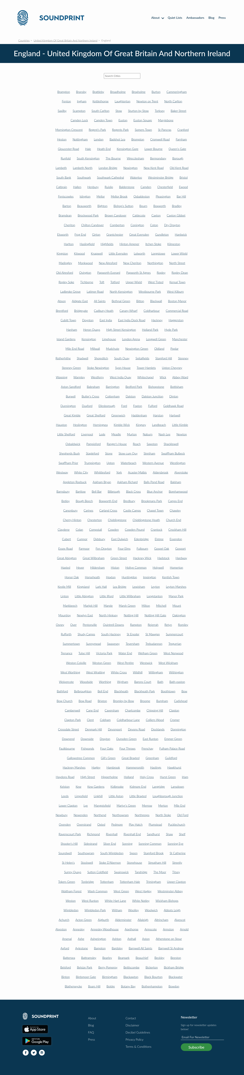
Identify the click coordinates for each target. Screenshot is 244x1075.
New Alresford (108, 263)
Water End (125, 653)
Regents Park (120, 130)
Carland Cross (108, 510)
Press (222, 17)
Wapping (61, 377)
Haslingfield (87, 244)
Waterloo (136, 177)
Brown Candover (115, 215)
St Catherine (178, 853)
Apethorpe (131, 929)
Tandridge (141, 872)
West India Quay (120, 377)
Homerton (176, 567)
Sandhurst (153, 834)
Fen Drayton (104, 548)
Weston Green (101, 663)
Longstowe (158, 253)
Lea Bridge (119, 586)
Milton (146, 605)
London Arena (131, 339)
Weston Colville (76, 663)
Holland (129, 777)
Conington (137, 225)
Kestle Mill (64, 586)
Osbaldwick (73, 444)
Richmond (93, 834)
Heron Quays (91, 329)
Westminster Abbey (170, 891)
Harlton (69, 244)
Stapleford (92, 453)
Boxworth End (108, 501)
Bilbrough (114, 491)
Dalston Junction (152, 396)
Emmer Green (173, 739)
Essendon (176, 539)
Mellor (101, 196)
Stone (109, 453)
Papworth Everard (108, 272)
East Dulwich (119, 539)
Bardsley (117, 948)
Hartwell (174, 415)
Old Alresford (64, 272)
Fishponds (87, 748)
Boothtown (168, 691)
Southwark (84, 177)
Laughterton (122, 101)
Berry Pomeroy (107, 967)
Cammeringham (177, 92)
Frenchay (147, 748)
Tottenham (107, 882)
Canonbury (70, 510)
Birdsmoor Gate (86, 977)
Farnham (181, 139)
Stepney (183, 358)
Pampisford (93, 444)
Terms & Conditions (138, 1046)
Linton (64, 596)
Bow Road (85, 701)
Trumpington (92, 463)
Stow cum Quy (128, 453)
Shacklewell (171, 444)
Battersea (69, 958)
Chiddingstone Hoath (146, 520)
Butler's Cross (90, 396)
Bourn (143, 206)
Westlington (178, 463)
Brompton (137, 139)
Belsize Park (84, 967)
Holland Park (150, 329)
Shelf (182, 834)
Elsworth (62, 234)
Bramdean (65, 215)
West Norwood (173, 653)
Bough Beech (84, 501)
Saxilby (62, 111)
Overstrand (84, 824)
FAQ (91, 1032)
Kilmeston (173, 244)
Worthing (105, 682)
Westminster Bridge (160, 177)
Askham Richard (127, 482)
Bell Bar (96, 491)
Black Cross (133, 491)
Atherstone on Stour (169, 939)
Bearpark (124, 958)
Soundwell (65, 853)
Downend (68, 739)
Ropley (161, 272)
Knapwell (97, 253)
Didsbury (99, 539)
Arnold (184, 929)
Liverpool (87, 434)
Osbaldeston (142, 196)
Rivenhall (111, 834)
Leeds (65, 796)
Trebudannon (153, 644)
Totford (114, 282)
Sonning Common (150, 843)
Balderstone (127, 187)
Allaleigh (143, 920)
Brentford (62, 311)
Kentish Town (170, 577)
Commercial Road (177, 311)
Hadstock (163, 558)
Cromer (175, 720)
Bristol (183, 177)
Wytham (122, 682)
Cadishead (180, 701)
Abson (62, 301)
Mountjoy (64, 615)
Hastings (155, 767)
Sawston (152, 444)
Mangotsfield (102, 805)
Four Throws (127, 748)
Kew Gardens (96, 786)
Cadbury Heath (103, 311)
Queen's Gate (177, 149)
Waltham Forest (71, 891)
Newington (130, 168)
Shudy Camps (86, 634)
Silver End (109, 843)
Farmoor (84, 548)
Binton (65, 977)
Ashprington (98, 939)
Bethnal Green (121, 301)
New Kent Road (154, 168)
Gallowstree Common (81, 758)
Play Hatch (136, 824)
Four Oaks (106, 748)
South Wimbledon (112, 853)
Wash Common (97, 891)
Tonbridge (87, 882)
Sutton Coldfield (97, 872)
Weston (71, 900)
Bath (160, 682)
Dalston (131, 396)
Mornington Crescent (69, 130)
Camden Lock (79, 120)
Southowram (86, 853)
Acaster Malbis (137, 472)
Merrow (147, 805)
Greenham (152, 758)
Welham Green (147, 653)
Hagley (96, 767)
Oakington (179, 615)
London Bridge (108, 168)
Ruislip (109, 187)
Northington (155, 263)
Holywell (158, 567)
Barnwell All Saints (140, 948)
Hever (80, 567)
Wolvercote (66, 682)
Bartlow (81, 491)
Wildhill (138, 672)
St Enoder (133, 634)
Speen (133, 853)
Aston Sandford (71, 387)
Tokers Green (66, 882)
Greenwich (118, 415)
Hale (88, 149)
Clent (90, 720)
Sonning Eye (175, 843)
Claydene (63, 529)
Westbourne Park (150, 291)
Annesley (78, 929)
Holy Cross (147, 777)
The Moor (159, 872)
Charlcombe (132, 710)
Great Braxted (130, 758)
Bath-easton (177, 682)
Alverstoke (181, 472)
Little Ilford (106, 596)
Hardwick (181, 234)
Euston (122, 120)
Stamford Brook (154, 853)
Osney (60, 625)
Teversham (132, 644)
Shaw (169, 834)
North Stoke (163, 815)
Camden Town (103, 120)
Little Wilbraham (130, 596)
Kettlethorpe (101, 101)
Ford (124, 406)
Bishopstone (156, 387)
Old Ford (182, 815)
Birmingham (109, 977)
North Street (177, 263)
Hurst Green (168, 777)
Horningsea (100, 425)
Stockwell (87, 862)
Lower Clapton (68, 805)
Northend (100, 815)
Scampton (79, 111)
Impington (149, 577)
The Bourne (113, 158)
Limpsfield (81, 796)
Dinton (173, 396)
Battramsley (88, 958)
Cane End (92, 710)
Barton (66, 206)
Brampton (63, 92)
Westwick (146, 663)
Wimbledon (71, 910)
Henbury (93, 187)
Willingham (156, 672)
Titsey (176, 872)
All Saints (100, 301)
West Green (121, 891)
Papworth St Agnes (138, 272)
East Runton (150, 739)
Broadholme (118, 92)
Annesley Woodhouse (105, 929)
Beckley (160, 958)
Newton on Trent (147, 101)
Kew (78, 786)
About (157, 17)
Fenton (66, 101)
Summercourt (174, 634)
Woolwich (151, 910)
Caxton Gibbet (176, 215)
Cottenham (112, 396)
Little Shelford (66, 434)
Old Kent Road (179, 168)
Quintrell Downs (113, 625)
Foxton (137, 406)
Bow (184, 691)
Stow (118, 111)
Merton (163, 805)
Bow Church (65, 701)
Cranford (183, 130)
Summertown (71, 644)
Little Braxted (138, 796)
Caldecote (139, 215)
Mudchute (112, 348)
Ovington (85, 272)
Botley (65, 501)
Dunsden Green (126, 739)
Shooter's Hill (69, 843)
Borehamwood (178, 491)
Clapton (174, 710)
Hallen (77, 187)
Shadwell (82, 358)
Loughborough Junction (167, 796)
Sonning (127, 843)
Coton (154, 225)
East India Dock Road (131, 320)
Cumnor (82, 539)
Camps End (175, 501)
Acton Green (83, 920)
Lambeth (61, 168)
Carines (88, 510)
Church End (173, 520)
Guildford (171, 758)
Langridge (158, 786)
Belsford (65, 967)
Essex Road (65, 548)
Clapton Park (72, 720)
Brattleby (98, 92)
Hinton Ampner (129, 244)
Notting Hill (131, 615)
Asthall (131, 939)
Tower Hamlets (146, 368)
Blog (211, 17)
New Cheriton (132, 263)
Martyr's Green (126, 805)
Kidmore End (138, 786)
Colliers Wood (155, 720)
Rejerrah (153, 625)
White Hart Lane (115, 900)
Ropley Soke (66, 282)
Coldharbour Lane (128, 720)
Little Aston (116, 796)
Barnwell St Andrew (171, 948)
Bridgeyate (81, 311)
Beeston (175, 958)
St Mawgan (152, 634)
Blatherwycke (73, 986)
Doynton (88, 320)
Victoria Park (104, 653)
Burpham (162, 701)
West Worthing (70, 672)
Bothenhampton (152, 986)
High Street (87, 777)
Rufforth (66, 634)
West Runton (90, 900)
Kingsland (83, 586)
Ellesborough (106, 406)
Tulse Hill (84, 653)
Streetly (177, 862)
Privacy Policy (135, 1039)
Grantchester (114, 234)
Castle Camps (132, 510)
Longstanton (155, 596)
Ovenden (65, 824)
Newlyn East (85, 615)
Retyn (168, 625)
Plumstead (155, 824)
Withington (176, 672)
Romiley (183, 625)
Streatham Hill (157, 862)
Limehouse (109, 339)
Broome (145, 701)
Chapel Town (155, 510)
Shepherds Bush (69, 453)
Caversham (112, 710)
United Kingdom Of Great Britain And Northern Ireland (65, 40)
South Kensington (88, 158)
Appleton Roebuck (74, 482)
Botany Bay (128, 986)
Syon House (123, 368)
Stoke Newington (98, 368)
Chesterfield (165, 187)
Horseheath (92, 577)
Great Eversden (139, 234)
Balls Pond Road (154, 482)
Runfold (66, 158)
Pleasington (163, 196)
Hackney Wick (142, 558)
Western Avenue (153, 463)
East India (106, 320)
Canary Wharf (128, 311)
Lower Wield (179, 253)
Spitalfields (142, 358)
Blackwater (176, 977)
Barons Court (142, 682)
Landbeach (159, 425)
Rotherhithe (63, 358)
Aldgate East (80, 301)
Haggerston (176, 320)
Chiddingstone (117, 520)
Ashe (81, 939)
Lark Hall (101, 586)
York (119, 472)
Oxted (101, 824)
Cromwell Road (160, 139)
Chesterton (94, 520)
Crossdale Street (68, 729)
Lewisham (138, 586)
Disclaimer (132, 1025)
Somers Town (143, 130)
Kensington (89, 339)
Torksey (160, 111)
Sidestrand (90, 843)
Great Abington (67, 558)
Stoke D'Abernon (110, 862)
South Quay (121, 358)
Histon (115, 567)
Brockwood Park (88, 215)
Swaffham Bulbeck (173, 453)
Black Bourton (153, 977)
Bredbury (129, 501)
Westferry (97, 377)
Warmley (79, 377)
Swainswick (121, 872)
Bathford (62, 691)
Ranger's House (117, 444)
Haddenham (139, 415)
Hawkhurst (174, 767)
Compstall (95, 529)
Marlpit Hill (90, 605)
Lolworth (139, 253)
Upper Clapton (176, 882)
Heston (61, 139)
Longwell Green (156, 339)
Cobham (105, 720)
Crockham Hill (177, 529)
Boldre (111, 986)
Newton (181, 434)
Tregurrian (174, 644)
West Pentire (125, 663)
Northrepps (142, 815)
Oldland (159, 348)
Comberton (117, 225)
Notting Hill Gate (155, 615)
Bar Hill (181, 196)
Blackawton (131, 977)
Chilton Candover (92, 225)
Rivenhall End (132, 834)
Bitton (140, 301)
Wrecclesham (135, 158)
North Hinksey (108, 615)
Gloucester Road (68, 149)
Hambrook (113, 767)
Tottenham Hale (130, 882)
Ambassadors (195, 17)
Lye (86, 805)
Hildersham (97, 567)
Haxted (65, 567)
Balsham (175, 482)
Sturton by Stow (138, 111)
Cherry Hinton (72, 520)
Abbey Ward (180, 377)
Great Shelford (96, 415)
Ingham (81, 101)
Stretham (149, 453)
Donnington (178, 729)
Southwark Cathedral (110, 177)
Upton (111, 463)
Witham (117, 910)
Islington (85, 196)
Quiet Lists (175, 17)
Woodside (86, 682)
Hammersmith (135, 767)
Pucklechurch (176, 824)
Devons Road (136, 729)
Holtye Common (136, 567)
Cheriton (69, 225)
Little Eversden (118, 253)
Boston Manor (177, 301)
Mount (176, 605)
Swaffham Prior (68, 463)
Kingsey (141, 425)
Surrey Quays (72, 872)
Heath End (104, 149)
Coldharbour (152, 311)
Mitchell (161, 605)
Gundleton (162, 234)
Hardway (181, 558)
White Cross (119, 672)
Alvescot (179, 920)
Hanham (71, 329)
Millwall (95, 348)
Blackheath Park (144, 691)
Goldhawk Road (173, 406)
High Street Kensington (121, 329)
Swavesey (113, 644)
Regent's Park (97, 130)
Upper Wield (134, 282)
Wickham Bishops (167, 900)
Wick (163, 377)
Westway (62, 472)
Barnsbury (62, 491)
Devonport (115, 729)
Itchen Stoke (153, 244)
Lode (102, 434)
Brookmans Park (151, 501)
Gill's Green (108, 758)
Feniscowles (66, 196)
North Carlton (173, 101)
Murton (132, 434)
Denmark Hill (93, 729)
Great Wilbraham (94, 558)
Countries (24, 40)
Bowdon (173, 986)
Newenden (81, 815)
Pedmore (117, 824)
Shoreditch (101, 358)
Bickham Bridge (174, 967)
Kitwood (79, 253)
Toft (101, 282)
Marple (108, 605)
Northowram (120, 815)
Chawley (175, 510)
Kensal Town (177, 282)
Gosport (180, 548)
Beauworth (84, 206)
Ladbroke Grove (70, 291)
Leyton (155, 586)
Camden (145, 187)
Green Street (119, 558)
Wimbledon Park (95, 910)
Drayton (105, 739)
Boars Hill (94, 986)
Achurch (64, 920)
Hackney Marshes (74, 767)
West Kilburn (175, 291)
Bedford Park (134, 387)
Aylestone (81, 948)
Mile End (179, 805)
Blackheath (121, 691)
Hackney (156, 320)
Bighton (102, 206)
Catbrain (61, 187)
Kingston (62, 253)
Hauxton (61, 425)
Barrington (112, 387)
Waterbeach (128, 463)
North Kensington (121, 291)
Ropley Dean (180, 272)
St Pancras (164, 130)
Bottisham (176, 387)
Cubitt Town (68, 320)
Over (73, 625)
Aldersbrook (160, 472)
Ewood (183, 187)
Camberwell (72, 710)
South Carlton (100, 111)
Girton (96, 234)
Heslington (80, 425)
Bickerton (152, 967)
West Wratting (95, 672)
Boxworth (159, 206)
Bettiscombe (131, 967)
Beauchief (142, 958)
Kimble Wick (122, 425)
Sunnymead (93, 644)
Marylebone (166, 120)
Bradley (177, 206)
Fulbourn (142, 548)
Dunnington (68, 406)
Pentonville (90, 625)
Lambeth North (83, 168)
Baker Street (178, 111)
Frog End (80, 234)
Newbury (61, 815)
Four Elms (124, 548)
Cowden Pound (135, 529)
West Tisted (155, 282)
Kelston (65, 786)
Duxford (87, 406)
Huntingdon (129, 577)
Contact (131, 1018)
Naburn (147, 434)
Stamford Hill (163, 358)
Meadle (116, 434)
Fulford (152, 406)
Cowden (113, 529)
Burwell (71, 396)
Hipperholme (109, 777)
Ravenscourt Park (70, 834)
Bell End (103, 691)
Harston (158, 415)
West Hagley (143, 891)
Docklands (158, 729)
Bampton (100, 948)
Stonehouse (134, 862)
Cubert (66, 539)
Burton (156, 92)
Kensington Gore (127, 149)
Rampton (136, 625)
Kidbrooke (117, 786)
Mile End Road (75, 348)
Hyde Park (171, 329)
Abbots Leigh (172, 910)
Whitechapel (145, 377)
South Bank (63, 177)
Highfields (107, 244)
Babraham (93, 387)
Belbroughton (83, 691)
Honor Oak (72, 577)
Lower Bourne (153, 149)
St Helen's (68, 862)
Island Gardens (66, 339)
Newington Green (136, 348)
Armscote (151, 929)
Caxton (156, 215)
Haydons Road (65, 777)
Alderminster (123, 920)
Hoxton (111, 577)
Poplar (174, 348)
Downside (87, 739)
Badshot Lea (117, 139)
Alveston (61, 929)
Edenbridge (141, 539)
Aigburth (103, 920)
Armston (168, 929)
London (99, 139)
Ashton (116, 939)
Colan (79, 529)
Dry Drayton (172, 225)
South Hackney (111, 634)
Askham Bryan (102, 482)
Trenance (66, 653)
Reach (137, 444)
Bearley (107, 958)
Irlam (185, 777)
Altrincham (161, 920)
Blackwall (156, 301)
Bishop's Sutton (123, 206)
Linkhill (98, 796)
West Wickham (168, 663)
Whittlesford (102, 472)
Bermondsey (158, 158)
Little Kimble (180, 425)
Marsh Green (127, 605)
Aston (146, 939)
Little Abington (84, 596)
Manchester (179, 339)
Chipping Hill (155, 710)
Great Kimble (72, 415)
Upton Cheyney (172, 368)
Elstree (159, 539)
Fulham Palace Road (172, 748)
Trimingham (153, 882)
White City (81, 472)
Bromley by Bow (123, 701)
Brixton (102, 701)
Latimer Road (95, 291)
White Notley (140, 900)
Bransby (81, 92)
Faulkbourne (67, 748)
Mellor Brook (119, 196)
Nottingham (80, 139)
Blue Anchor (155, 491)
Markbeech (70, 605)
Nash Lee (164, 434)
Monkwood (85, 263)
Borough (177, 158)
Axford (64, 948)
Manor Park (176, 596)
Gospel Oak (161, 548)
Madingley (65, 263)
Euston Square (143, 120)
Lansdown (177, 786)
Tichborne (86, 282)
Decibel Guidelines (138, 1032)
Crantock (156, 529)
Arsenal (67, 939)
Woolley (133, 910)
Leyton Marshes (176, 586)
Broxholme (138, 92)
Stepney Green (71, 368)
